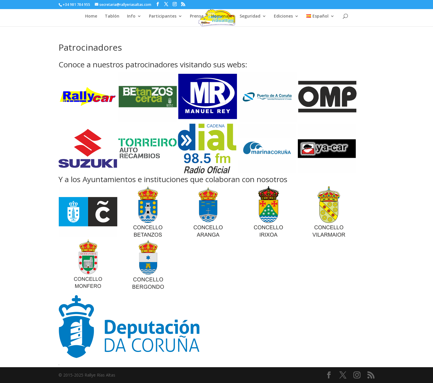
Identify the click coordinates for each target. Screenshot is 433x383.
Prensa (197, 16)
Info (131, 16)
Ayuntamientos (109, 179)
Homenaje (221, 16)
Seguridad (250, 16)
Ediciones (283, 16)
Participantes (162, 16)
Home (91, 16)
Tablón (112, 16)
